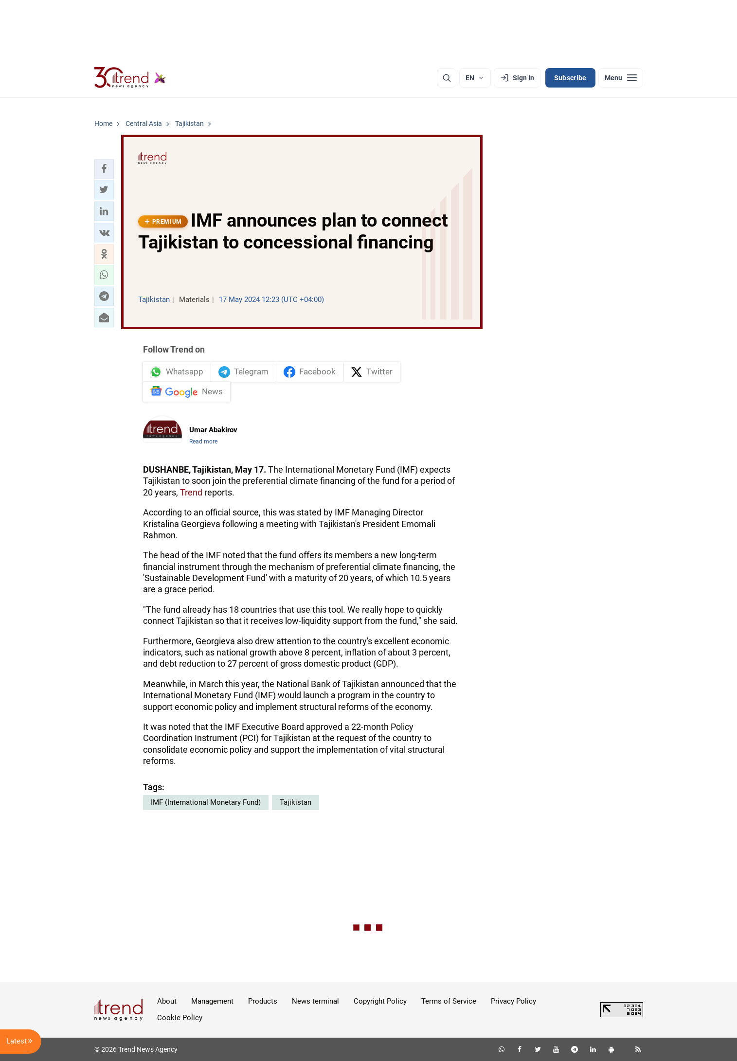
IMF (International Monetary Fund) (206, 802)
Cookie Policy (179, 1017)
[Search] (446, 78)
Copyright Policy (380, 1001)
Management (212, 1001)
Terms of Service (448, 1001)
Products (262, 1001)
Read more (203, 441)
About (167, 1001)
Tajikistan (295, 802)
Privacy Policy (513, 1001)
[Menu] (620, 78)
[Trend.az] (130, 77)
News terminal (315, 1001)
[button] (104, 168)
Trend (191, 492)
